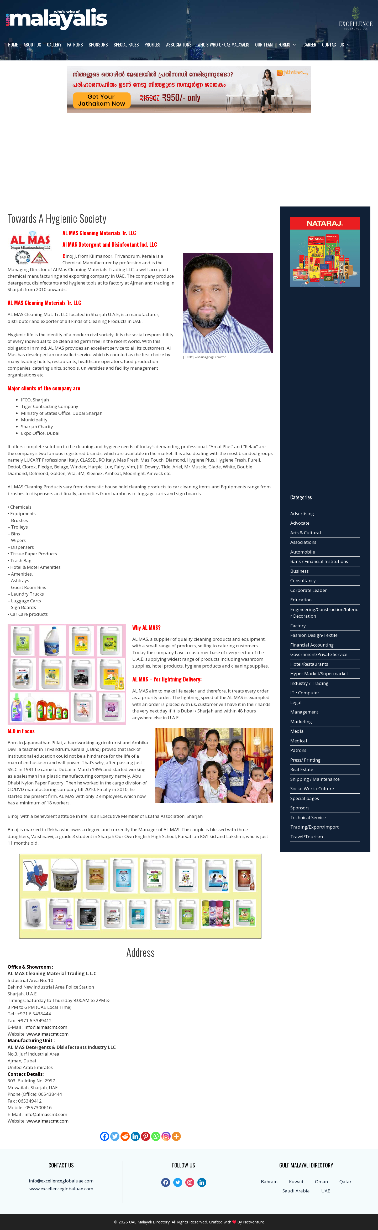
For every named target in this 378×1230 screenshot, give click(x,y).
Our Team (264, 44)
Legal (296, 702)
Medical (298, 741)
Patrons (75, 44)
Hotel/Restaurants (309, 664)
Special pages (126, 44)
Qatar (345, 1182)
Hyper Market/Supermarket (319, 673)
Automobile (302, 552)
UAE (325, 1191)
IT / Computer (304, 693)
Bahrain (269, 1182)
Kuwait (296, 1182)
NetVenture (253, 1221)
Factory (298, 626)
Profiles (152, 44)
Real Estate (301, 769)
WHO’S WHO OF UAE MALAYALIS (223, 44)
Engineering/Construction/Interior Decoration (324, 612)
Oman (321, 1182)
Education (301, 600)
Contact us (338, 45)
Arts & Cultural (305, 533)
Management (304, 712)
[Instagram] (166, 1136)
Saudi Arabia (296, 1191)
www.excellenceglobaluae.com (61, 1189)
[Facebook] (104, 1136)
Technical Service (308, 817)
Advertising (302, 513)
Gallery (54, 44)
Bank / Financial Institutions (319, 561)
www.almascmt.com (48, 1034)
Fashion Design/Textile (314, 635)
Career (309, 44)
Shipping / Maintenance (315, 779)
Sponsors (98, 44)
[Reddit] (125, 1136)
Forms (290, 45)
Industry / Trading (309, 683)
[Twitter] (114, 1136)
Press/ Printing (305, 760)
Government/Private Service (318, 654)
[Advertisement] (189, 157)
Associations (179, 44)
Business (299, 571)
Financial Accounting (312, 645)
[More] (176, 1136)
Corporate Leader (308, 590)
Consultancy (303, 580)
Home (13, 44)
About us (32, 44)
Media (297, 731)
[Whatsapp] (155, 1136)
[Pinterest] (145, 1136)
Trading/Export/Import (314, 827)
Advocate (299, 523)
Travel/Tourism (306, 837)
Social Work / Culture (312, 788)
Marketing (301, 722)
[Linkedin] (135, 1136)
